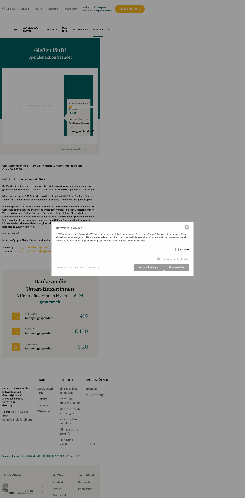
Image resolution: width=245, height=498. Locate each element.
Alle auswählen (177, 268)
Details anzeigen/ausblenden (175, 259)
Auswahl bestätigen (148, 268)
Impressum (94, 268)
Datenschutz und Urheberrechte (71, 268)
